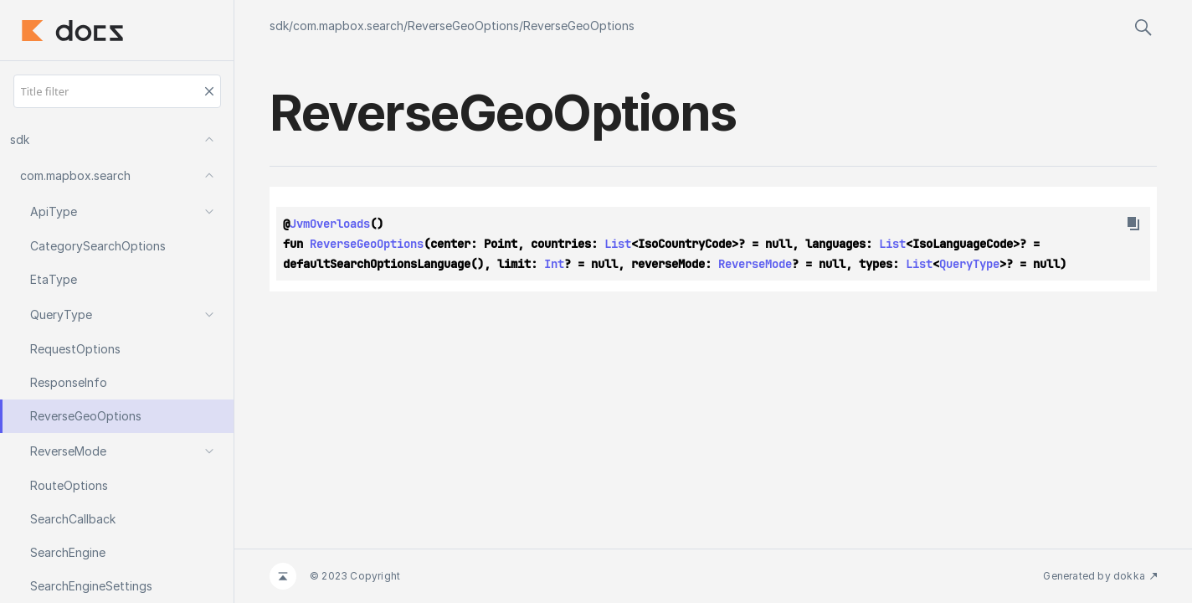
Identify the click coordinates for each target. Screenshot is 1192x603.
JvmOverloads (330, 223)
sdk (279, 25)
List (617, 243)
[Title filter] (117, 91)
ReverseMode (755, 263)
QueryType (969, 263)
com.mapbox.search (348, 25)
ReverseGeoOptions (463, 25)
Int (554, 263)
